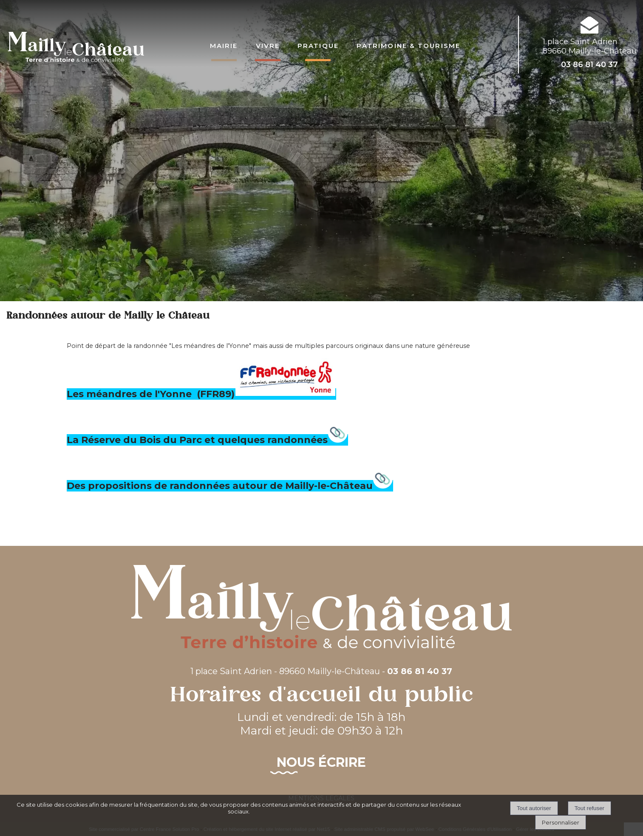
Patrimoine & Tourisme (408, 45)
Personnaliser (560, 822)
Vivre (268, 45)
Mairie (224, 45)
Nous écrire (321, 762)
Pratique (318, 45)
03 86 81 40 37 (589, 64)
